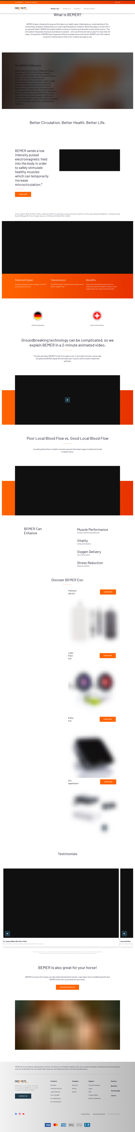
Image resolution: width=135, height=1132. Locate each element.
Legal (90, 1088)
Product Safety (93, 1095)
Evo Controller (55, 1095)
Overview (53, 1085)
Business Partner (89, 8)
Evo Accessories (56, 1101)
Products (54, 1081)
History (74, 1088)
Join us (113, 1095)
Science (114, 1081)
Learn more (108, 592)
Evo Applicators (56, 1098)
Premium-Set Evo (56, 1088)
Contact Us (23, 1096)
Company (77, 8)
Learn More (23, 194)
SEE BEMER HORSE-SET (67, 987)
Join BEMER (19, 2)
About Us (75, 1085)
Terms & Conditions (99, 1114)
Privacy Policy (85, 1114)
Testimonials (115, 1091)
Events (74, 1092)
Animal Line (67, 8)
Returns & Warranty (95, 1098)
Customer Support (31, 2)
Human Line (55, 8)
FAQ (90, 1092)
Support (91, 1081)
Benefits (114, 1086)
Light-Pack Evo (55, 1092)
